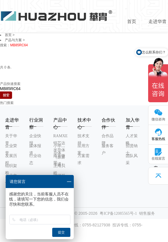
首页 (131, 21)
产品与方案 (13, 40)
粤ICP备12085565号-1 (118, 213)
